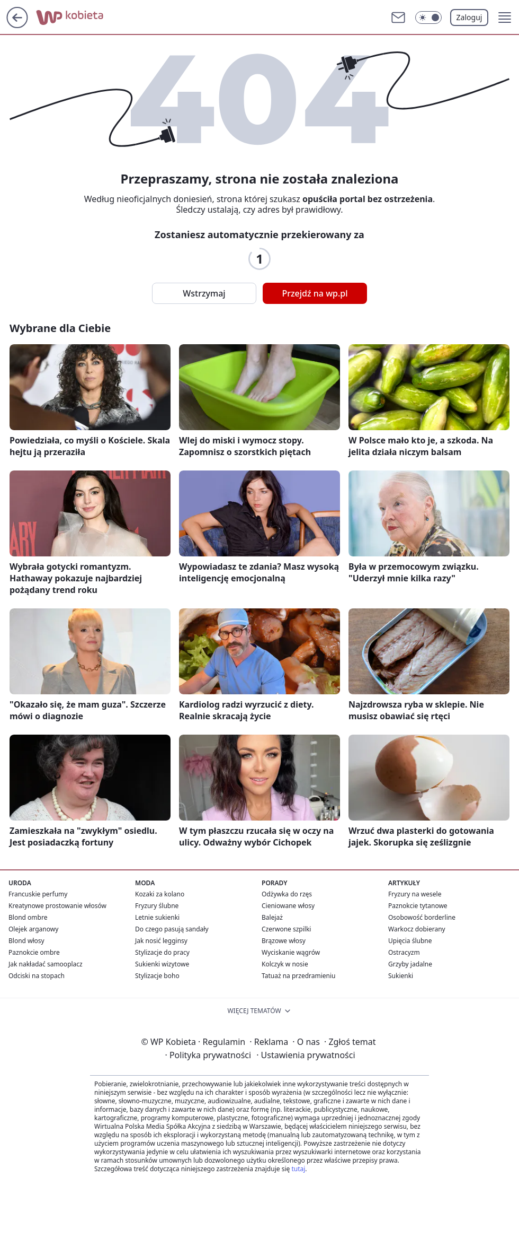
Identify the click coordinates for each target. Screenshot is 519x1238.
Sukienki (400, 975)
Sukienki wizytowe (162, 964)
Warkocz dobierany (416, 929)
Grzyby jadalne (410, 964)
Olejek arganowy (33, 929)
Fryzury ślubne (156, 905)
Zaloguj (469, 17)
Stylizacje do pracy (162, 952)
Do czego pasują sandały (172, 929)
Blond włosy (26, 940)
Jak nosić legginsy (161, 940)
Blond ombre (27, 917)
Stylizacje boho (157, 975)
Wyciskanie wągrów (291, 952)
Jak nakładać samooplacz (45, 964)
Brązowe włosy (284, 940)
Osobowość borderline (421, 917)
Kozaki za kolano (159, 894)
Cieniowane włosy (288, 905)
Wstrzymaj (204, 293)
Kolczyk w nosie (285, 964)
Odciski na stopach (36, 975)
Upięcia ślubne (410, 940)
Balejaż (272, 917)
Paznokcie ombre (34, 952)
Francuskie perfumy (37, 894)
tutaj (298, 1168)
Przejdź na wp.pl (314, 293)
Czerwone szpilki (286, 929)
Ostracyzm (404, 952)
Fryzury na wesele (414, 894)
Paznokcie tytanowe (418, 905)
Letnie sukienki (157, 917)
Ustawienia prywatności (305, 1055)
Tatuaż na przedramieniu (299, 975)
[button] (504, 17)
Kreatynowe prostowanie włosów (57, 905)
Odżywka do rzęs (287, 894)
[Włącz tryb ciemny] (428, 17)
